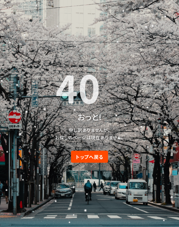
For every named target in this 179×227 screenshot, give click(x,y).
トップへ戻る (89, 156)
